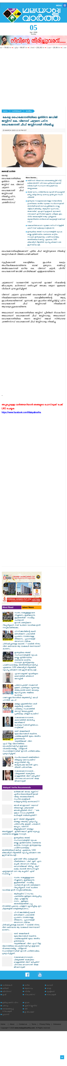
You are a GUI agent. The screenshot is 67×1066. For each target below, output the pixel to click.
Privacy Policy (44, 1024)
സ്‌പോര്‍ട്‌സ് (29, 995)
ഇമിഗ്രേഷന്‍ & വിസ (10, 1003)
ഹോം (5, 111)
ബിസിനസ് (6, 992)
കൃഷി (4, 995)
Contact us (23, 1024)
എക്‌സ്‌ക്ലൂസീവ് (30, 1006)
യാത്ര (48, 988)
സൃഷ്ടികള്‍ (50, 992)
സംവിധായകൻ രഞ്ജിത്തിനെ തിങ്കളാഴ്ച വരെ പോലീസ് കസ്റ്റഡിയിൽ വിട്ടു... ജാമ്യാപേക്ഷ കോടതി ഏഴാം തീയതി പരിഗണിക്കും (26, 762)
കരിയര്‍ (5, 988)
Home (3, 1024)
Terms (34, 1024)
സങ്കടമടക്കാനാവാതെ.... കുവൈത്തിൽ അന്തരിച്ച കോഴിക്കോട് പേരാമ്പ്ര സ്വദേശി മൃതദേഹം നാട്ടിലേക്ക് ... (26, 723)
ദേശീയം (29, 111)
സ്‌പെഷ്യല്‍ (51, 995)
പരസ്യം (5, 1006)
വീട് (26, 1009)
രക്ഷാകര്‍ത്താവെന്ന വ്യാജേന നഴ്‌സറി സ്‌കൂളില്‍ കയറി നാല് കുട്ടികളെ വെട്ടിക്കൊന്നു (45, 227)
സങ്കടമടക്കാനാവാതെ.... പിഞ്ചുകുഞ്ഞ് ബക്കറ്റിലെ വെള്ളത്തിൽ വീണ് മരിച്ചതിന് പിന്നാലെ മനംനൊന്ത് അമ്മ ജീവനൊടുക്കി (27, 776)
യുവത (26, 1003)
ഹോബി (49, 985)
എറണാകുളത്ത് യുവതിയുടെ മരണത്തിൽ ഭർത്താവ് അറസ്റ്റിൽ (26, 676)
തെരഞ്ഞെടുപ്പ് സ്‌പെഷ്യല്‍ (8, 1010)
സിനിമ (27, 992)
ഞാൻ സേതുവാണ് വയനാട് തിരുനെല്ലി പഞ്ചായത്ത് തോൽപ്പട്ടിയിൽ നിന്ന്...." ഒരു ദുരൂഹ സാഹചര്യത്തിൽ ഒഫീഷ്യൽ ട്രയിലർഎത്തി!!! (26, 811)
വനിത (27, 985)
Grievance (57, 1024)
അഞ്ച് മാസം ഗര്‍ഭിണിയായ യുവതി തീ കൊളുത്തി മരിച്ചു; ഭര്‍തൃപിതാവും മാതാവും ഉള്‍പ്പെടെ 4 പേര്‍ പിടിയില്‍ (46, 195)
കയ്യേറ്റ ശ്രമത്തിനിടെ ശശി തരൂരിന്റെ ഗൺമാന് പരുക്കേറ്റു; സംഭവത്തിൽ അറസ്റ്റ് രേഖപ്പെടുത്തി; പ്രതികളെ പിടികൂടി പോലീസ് (26, 709)
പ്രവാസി (5, 1015)
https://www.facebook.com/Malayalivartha (21, 413)
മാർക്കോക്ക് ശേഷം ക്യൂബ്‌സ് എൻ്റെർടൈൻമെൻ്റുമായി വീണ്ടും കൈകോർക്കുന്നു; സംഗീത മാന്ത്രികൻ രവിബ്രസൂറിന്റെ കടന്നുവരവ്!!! (26, 797)
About (12, 1024)
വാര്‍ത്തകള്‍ (16, 111)
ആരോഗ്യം (28, 988)
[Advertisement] (26, 76)
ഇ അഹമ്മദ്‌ (29, 1012)
